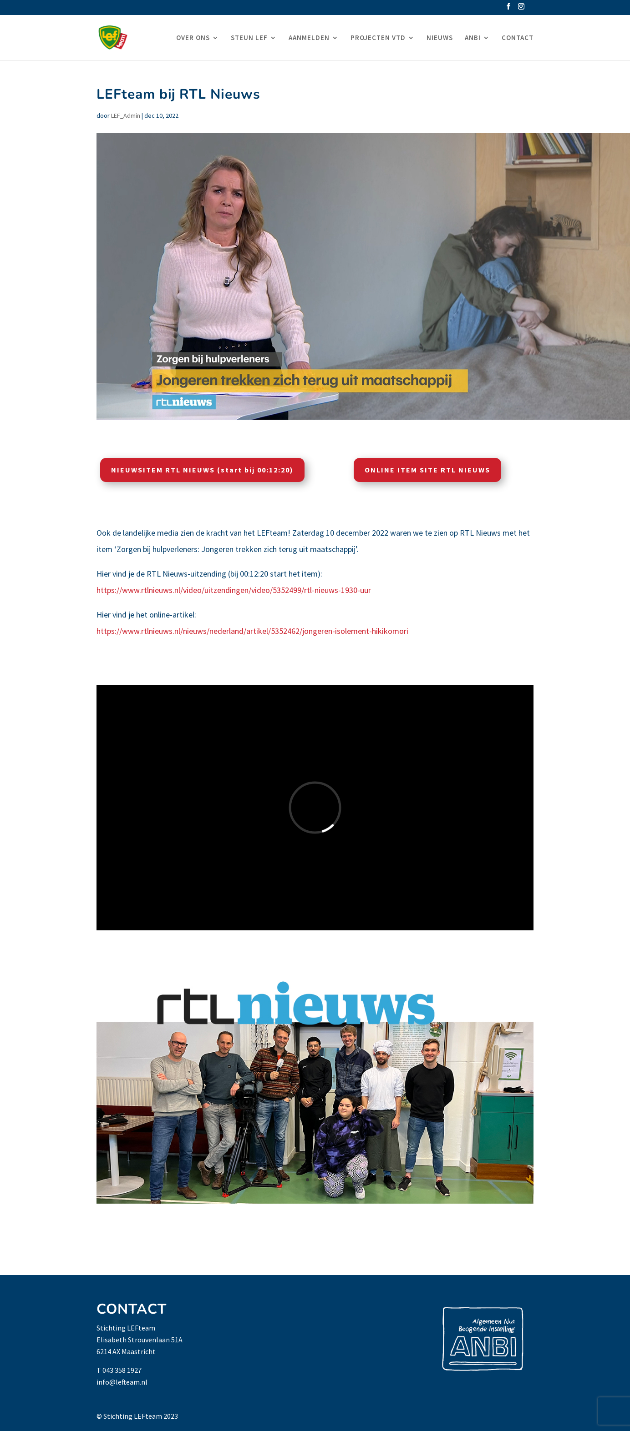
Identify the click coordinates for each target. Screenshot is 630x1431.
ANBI (473, 38)
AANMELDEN (309, 38)
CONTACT (517, 38)
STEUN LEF (249, 38)
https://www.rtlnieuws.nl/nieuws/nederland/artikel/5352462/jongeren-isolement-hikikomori (252, 631)
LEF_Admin (125, 115)
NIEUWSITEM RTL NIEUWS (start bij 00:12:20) (202, 469)
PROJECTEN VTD (378, 38)
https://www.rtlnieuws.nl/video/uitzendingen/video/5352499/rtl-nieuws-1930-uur (234, 590)
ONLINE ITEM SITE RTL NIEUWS (427, 469)
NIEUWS (440, 38)
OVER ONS (193, 38)
